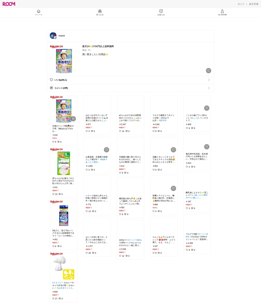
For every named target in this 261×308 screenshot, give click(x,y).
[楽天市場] (253, 3)
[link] (63, 109)
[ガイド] (241, 3)
